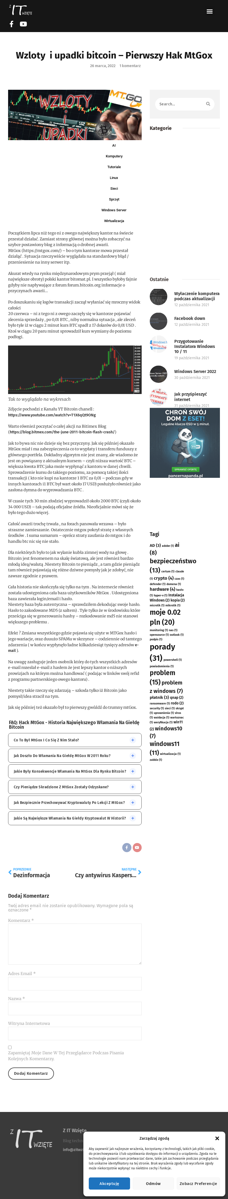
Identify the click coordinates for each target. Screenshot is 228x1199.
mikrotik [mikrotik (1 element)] (172, 832)
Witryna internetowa (29, 1023)
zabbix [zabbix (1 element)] (156, 986)
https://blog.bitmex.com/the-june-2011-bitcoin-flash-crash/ (62, 432)
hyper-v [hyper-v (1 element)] (160, 822)
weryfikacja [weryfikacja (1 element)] (163, 949)
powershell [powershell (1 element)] (173, 886)
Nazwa (16, 998)
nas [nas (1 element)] (173, 856)
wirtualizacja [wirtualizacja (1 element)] (170, 980)
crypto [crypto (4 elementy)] (163, 804)
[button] (217, 1138)
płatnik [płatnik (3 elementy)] (159, 923)
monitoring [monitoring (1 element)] (159, 856)
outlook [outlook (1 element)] (176, 861)
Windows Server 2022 (195, 475)
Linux (114, 178)
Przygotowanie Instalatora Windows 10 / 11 (194, 450)
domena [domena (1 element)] (173, 810)
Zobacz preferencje (198, 1183)
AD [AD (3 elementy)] (155, 771)
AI (114, 145)
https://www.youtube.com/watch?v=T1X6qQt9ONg (52, 415)
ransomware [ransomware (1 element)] (160, 930)
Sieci (114, 188)
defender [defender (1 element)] (157, 810)
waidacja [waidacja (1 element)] (161, 944)
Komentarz (21, 920)
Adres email (22, 973)
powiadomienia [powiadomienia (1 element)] (161, 892)
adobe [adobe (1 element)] (168, 772)
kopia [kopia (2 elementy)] (178, 826)
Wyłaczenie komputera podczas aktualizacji (197, 400)
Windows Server (114, 210)
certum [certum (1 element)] (167, 798)
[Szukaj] (208, 104)
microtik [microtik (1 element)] (157, 832)
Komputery (114, 156)
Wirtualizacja (114, 221)
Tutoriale (114, 167)
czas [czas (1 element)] (179, 805)
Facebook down (189, 422)
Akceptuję (109, 1183)
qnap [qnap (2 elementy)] (176, 924)
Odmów (153, 1183)
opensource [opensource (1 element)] (159, 861)
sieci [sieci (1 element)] (170, 935)
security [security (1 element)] (157, 935)
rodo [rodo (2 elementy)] (177, 929)
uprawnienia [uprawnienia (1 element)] (164, 939)
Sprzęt (114, 199)
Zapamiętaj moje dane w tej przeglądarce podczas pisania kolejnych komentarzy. (66, 1056)
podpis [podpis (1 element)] (156, 866)
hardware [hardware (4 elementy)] (162, 815)
